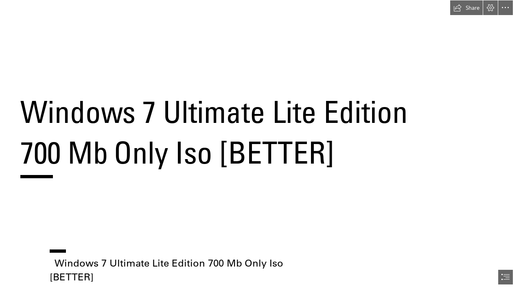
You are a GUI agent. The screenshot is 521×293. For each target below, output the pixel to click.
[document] (260, 146)
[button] (466, 7)
